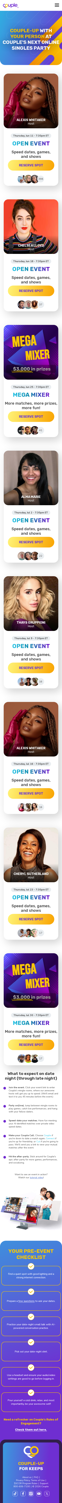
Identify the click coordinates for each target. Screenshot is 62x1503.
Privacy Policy (23, 1480)
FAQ (36, 1477)
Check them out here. (31, 1429)
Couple (47, 1135)
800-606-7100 (22, 1486)
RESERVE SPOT (31, 165)
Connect (50, 1138)
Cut (38, 1141)
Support (44, 1483)
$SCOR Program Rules (26, 1483)
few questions (26, 1301)
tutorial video (36, 1177)
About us (27, 1477)
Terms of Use (38, 1480)
